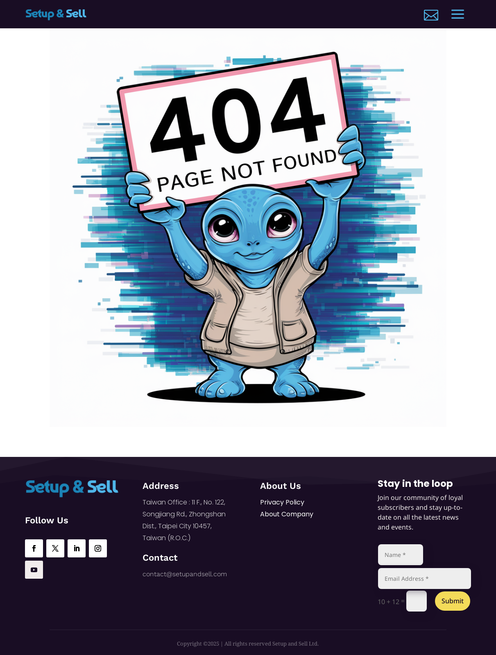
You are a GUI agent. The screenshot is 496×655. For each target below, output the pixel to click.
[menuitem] (431, 15)
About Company (286, 514)
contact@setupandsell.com (185, 574)
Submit (453, 600)
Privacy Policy (282, 502)
